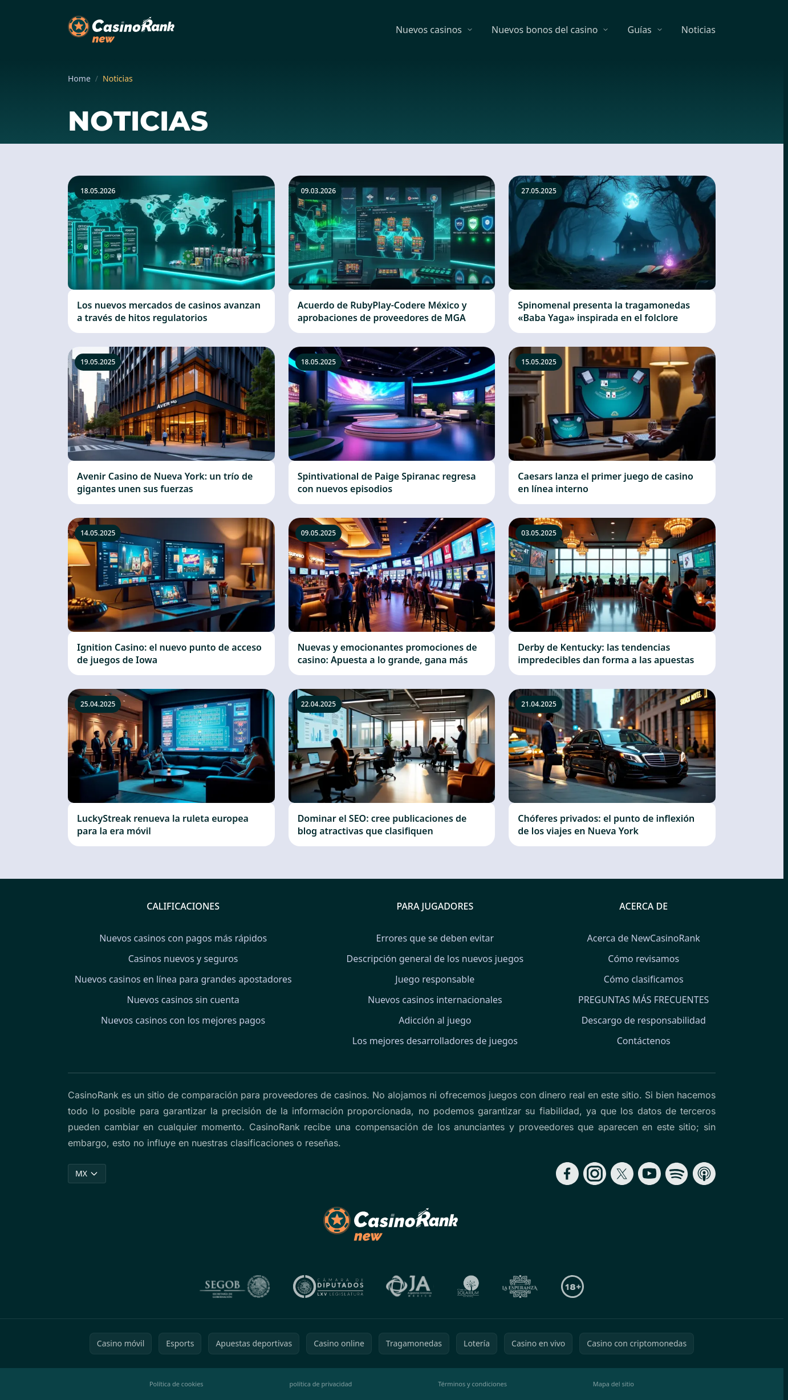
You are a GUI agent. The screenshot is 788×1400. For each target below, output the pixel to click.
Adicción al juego (435, 1020)
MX (87, 1173)
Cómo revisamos (643, 958)
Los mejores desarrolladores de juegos (435, 1040)
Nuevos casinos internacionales (435, 999)
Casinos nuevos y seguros (183, 958)
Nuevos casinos (429, 29)
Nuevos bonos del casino (545, 29)
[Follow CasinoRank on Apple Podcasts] (704, 1173)
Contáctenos (644, 1040)
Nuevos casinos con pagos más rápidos (183, 938)
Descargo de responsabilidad (644, 1020)
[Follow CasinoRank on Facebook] (567, 1173)
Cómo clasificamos (644, 979)
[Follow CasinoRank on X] (622, 1173)
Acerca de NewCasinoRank (643, 938)
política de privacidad (321, 1383)
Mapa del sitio (613, 1383)
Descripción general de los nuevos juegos (435, 958)
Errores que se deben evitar (435, 938)
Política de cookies (176, 1383)
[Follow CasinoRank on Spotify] (676, 1173)
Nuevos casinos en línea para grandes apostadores (183, 979)
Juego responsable (434, 979)
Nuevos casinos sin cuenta (183, 999)
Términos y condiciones (472, 1383)
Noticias (698, 29)
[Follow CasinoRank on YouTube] (649, 1173)
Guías (639, 29)
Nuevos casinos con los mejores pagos (183, 1020)
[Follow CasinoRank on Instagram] (594, 1173)
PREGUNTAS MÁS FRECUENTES (643, 999)
